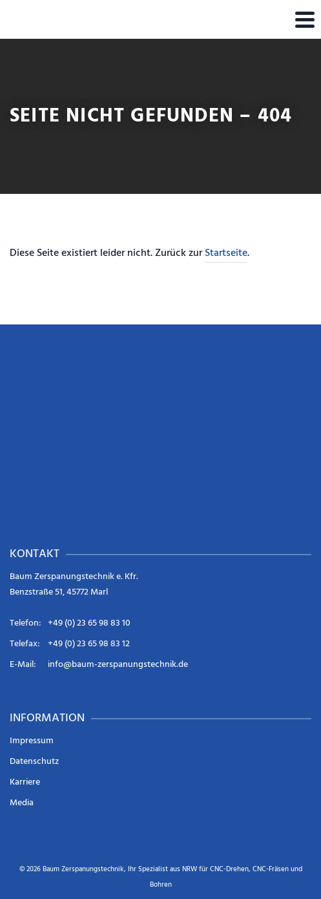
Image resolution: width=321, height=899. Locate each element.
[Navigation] (305, 19)
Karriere (25, 782)
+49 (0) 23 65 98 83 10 (89, 623)
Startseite (226, 253)
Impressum (32, 741)
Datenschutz (34, 761)
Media (22, 803)
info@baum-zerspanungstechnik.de (118, 664)
